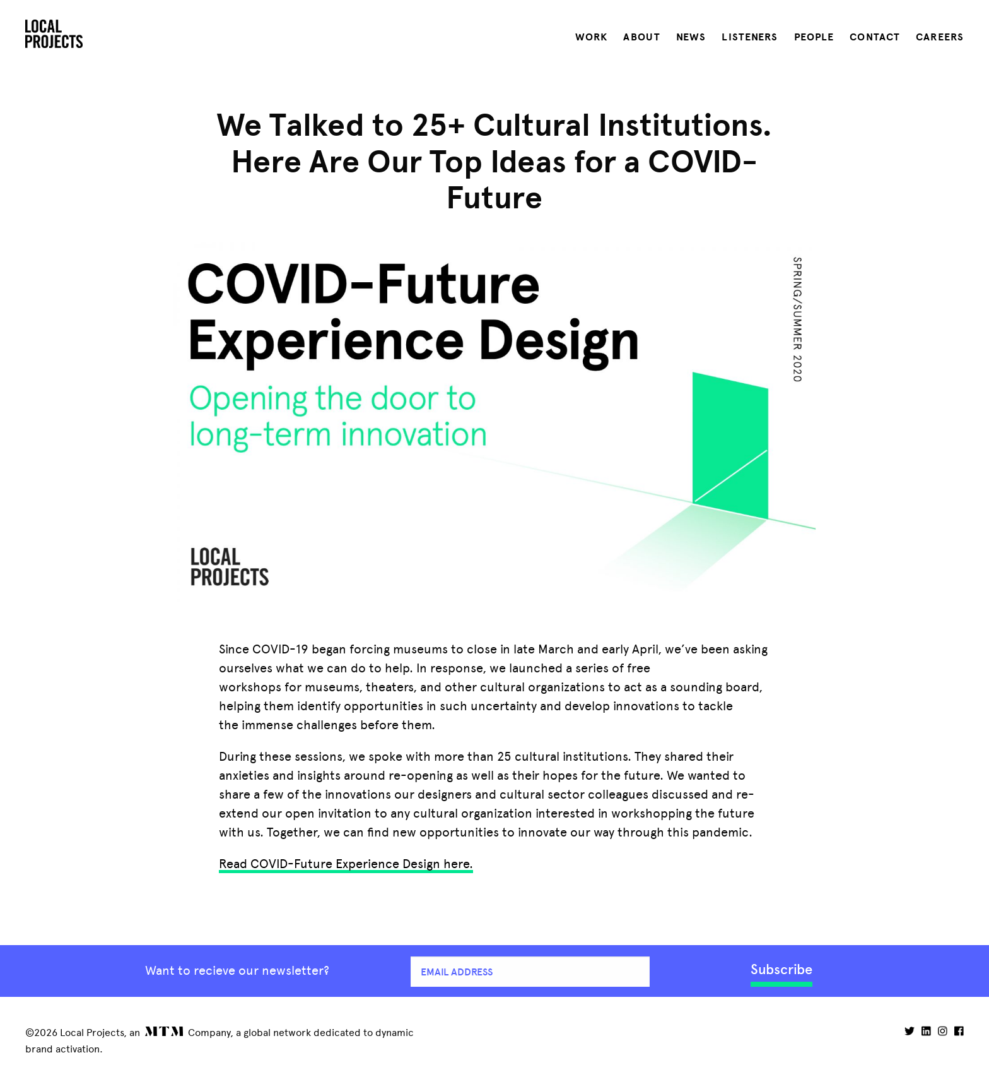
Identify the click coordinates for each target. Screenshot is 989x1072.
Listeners (750, 37)
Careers (940, 37)
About (641, 37)
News (691, 37)
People (814, 37)
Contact (875, 37)
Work (591, 37)
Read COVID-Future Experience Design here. (346, 863)
